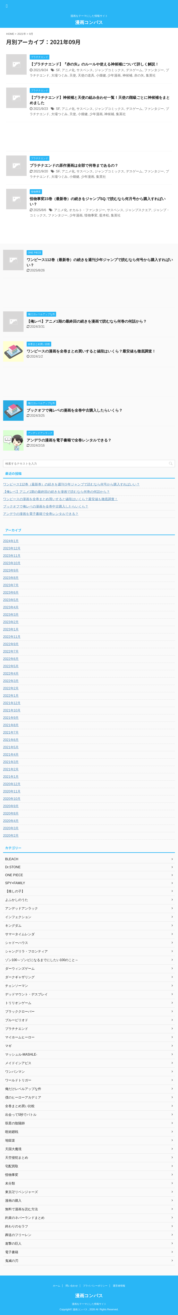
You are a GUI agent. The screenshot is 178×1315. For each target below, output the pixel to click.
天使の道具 (86, 75)
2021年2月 (11, 769)
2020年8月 (11, 813)
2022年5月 (11, 666)
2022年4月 (11, 673)
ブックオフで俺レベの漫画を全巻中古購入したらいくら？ (74, 410)
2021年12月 (11, 703)
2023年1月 (11, 629)
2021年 (21, 33)
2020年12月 (11, 784)
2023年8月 (11, 578)
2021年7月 (11, 732)
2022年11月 (11, 636)
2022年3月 (11, 681)
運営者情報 (119, 1285)
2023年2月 (11, 622)
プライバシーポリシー (95, 1285)
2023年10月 (11, 563)
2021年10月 (11, 710)
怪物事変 (91, 215)
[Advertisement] (89, 137)
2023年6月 (11, 592)
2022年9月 (11, 644)
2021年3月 (11, 762)
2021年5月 (11, 747)
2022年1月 (11, 695)
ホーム (56, 1285)
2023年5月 (11, 600)
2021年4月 (11, 754)
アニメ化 (68, 70)
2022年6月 (11, 659)
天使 (72, 75)
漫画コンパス (89, 22)
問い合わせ (72, 1285)
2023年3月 (11, 614)
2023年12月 (11, 548)
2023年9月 (11, 570)
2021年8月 (11, 725)
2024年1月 (11, 541)
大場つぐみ (59, 75)
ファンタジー (154, 70)
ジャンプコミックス (109, 70)
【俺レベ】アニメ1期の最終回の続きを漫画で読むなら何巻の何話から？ (87, 321)
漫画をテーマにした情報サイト (89, 1304)
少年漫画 (114, 75)
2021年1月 (11, 776)
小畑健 (101, 75)
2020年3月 (11, 828)
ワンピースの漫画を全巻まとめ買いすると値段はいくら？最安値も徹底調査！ (91, 351)
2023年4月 (11, 607)
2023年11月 (11, 555)
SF (58, 70)
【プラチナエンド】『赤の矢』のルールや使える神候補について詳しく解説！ (94, 64)
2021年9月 (11, 717)
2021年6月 (11, 740)
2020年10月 (11, 798)
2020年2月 (11, 835)
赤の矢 (139, 75)
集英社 (151, 75)
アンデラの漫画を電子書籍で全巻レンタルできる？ (69, 440)
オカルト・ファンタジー (87, 210)
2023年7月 (11, 585)
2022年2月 (11, 688)
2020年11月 (11, 791)
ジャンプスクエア (138, 210)
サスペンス (84, 70)
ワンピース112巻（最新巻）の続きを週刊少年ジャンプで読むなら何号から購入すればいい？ (71, 484)
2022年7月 (11, 651)
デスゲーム (134, 70)
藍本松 (104, 215)
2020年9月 (11, 806)
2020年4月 (11, 821)
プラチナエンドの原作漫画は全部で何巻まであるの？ (74, 165)
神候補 (127, 75)
